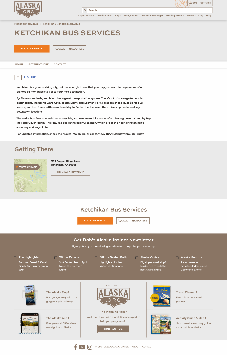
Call (60, 49)
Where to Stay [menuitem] (195, 15)
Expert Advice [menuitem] (86, 15)
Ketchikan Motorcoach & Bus (61, 24)
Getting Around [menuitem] (175, 15)
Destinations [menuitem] (104, 15)
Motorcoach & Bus (26, 24)
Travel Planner (187, 292)
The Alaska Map (58, 292)
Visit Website (31, 49)
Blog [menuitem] (209, 15)
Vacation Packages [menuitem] (152, 15)
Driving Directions (70, 172)
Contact (205, 3)
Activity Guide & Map (191, 318)
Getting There (39, 64)
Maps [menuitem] (118, 15)
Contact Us (113, 329)
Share (30, 77)
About (193, 3)
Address (76, 49)
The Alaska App (57, 318)
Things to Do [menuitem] (131, 15)
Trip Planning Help (113, 312)
